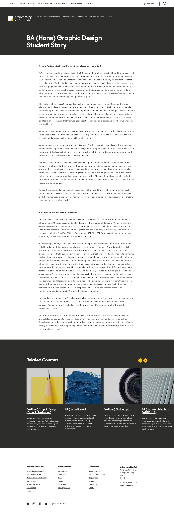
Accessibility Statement (35, 471)
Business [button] (75, 3)
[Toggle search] (165, 3)
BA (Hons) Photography (117, 409)
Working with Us (64, 488)
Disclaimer (31, 491)
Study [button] (10, 3)
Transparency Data (34, 474)
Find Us (91, 488)
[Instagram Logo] (34, 504)
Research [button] (60, 3)
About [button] (88, 3)
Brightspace (93, 478)
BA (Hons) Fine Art (75, 409)
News (60, 478)
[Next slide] (145, 360)
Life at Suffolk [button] (26, 3)
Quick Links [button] (148, 3)
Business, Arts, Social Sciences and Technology (94, 16)
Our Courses (62, 471)
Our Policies (31, 481)
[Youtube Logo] (46, 504)
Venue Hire (62, 484)
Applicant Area (94, 471)
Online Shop (93, 481)
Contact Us (93, 484)
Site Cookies (31, 488)
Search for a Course (52, 16)
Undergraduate (68, 16)
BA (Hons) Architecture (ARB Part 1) (155, 411)
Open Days (62, 474)
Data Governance (33, 484)
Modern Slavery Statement (36, 478)
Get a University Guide (97, 474)
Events (60, 481)
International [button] (44, 3)
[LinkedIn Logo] (40, 504)
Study (39, 16)
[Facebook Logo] (28, 504)
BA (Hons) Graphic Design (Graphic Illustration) (41, 411)
